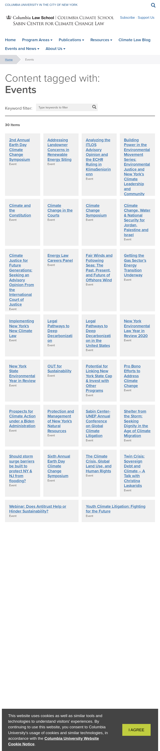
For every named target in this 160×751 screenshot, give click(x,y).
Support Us (146, 17)
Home (9, 59)
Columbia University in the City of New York (41, 4)
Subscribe (127, 17)
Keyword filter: (18, 108)
